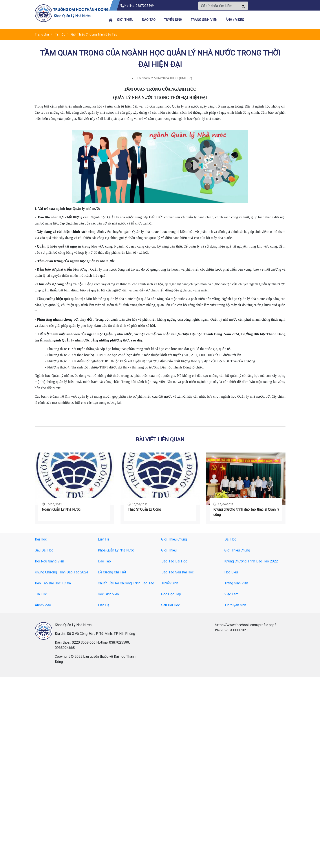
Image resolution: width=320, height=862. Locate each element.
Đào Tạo (104, 561)
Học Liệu (231, 572)
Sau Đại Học (44, 550)
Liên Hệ (103, 539)
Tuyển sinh (173, 20)
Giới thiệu (125, 20)
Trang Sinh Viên (236, 583)
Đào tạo (148, 20)
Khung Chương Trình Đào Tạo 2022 (251, 561)
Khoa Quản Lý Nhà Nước (116, 550)
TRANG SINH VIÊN (203, 20)
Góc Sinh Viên (108, 594)
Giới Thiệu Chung (174, 539)
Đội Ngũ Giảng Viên (49, 561)
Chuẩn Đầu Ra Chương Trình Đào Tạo (126, 583)
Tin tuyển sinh (235, 605)
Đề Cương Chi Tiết (112, 572)
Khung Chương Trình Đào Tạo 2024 (61, 572)
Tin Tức (41, 594)
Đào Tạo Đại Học (174, 561)
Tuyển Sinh (169, 583)
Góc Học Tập (171, 594)
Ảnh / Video (235, 20)
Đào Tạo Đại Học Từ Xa (53, 583)
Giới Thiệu (169, 550)
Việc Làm (231, 594)
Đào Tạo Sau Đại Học (177, 572)
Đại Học (41, 539)
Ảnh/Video (43, 605)
